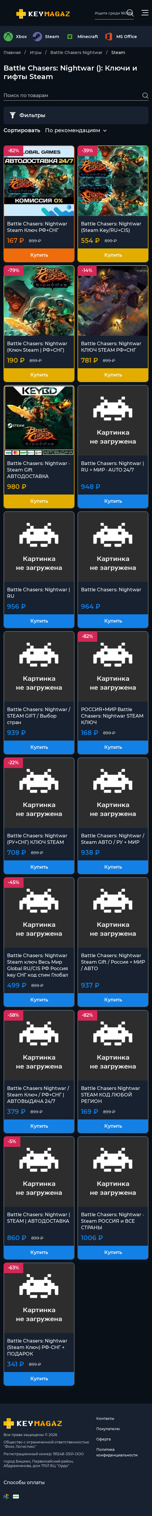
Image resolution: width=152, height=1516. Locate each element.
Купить (39, 255)
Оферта (103, 1439)
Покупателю (108, 1429)
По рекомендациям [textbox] (72, 130)
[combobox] (72, 130)
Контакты (105, 1418)
